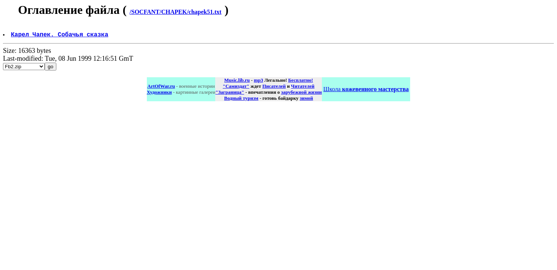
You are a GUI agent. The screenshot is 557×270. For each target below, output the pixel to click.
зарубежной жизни (301, 95)
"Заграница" (229, 95)
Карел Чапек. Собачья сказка (60, 37)
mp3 (258, 83)
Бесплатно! (300, 83)
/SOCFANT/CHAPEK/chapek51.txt (176, 12)
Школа (366, 92)
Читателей (302, 89)
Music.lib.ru (237, 83)
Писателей (273, 89)
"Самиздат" (236, 89)
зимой (306, 101)
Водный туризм (241, 101)
